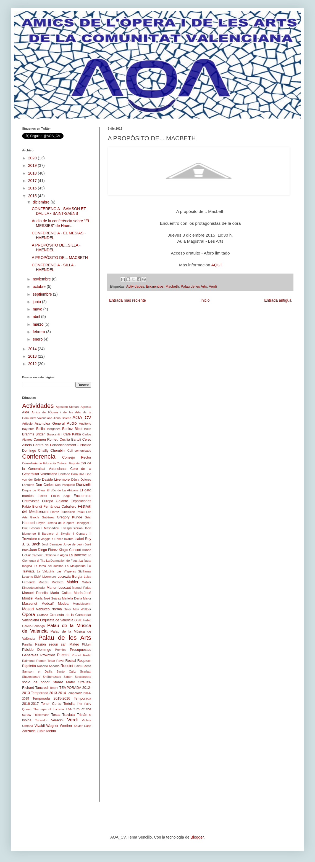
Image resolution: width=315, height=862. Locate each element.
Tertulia (69, 704)
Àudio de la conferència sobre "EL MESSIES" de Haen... (61, 223)
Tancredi (42, 688)
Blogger (196, 837)
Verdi (213, 286)
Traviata (68, 715)
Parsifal (27, 644)
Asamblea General (50, 423)
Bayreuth (28, 428)
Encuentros (155, 286)
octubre (40, 286)
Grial (88, 517)
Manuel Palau (81, 587)
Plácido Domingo (36, 650)
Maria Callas (60, 593)
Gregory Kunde (69, 517)
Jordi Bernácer (52, 544)
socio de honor (35, 682)
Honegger (82, 522)
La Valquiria (45, 571)
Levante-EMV (31, 576)
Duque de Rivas (33, 490)
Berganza (54, 428)
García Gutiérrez (42, 517)
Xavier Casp (82, 725)
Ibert (88, 528)
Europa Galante (55, 501)
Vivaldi (40, 726)
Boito (87, 428)
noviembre (42, 279)
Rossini (67, 665)
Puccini (63, 655)
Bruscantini (54, 434)
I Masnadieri (50, 528)
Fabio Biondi (32, 506)
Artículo (27, 423)
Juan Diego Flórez (43, 550)
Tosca (55, 715)
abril (37, 316)
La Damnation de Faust (62, 560)
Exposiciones (81, 501)
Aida (25, 412)
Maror (87, 598)
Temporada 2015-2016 (51, 698)
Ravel (60, 660)
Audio (72, 423)
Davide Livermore (56, 479)
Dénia (75, 479)
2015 (33, 196)
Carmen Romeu (45, 439)
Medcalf (47, 604)
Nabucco (43, 609)
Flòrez (54, 511)
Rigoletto (29, 666)
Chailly (43, 451)
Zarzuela (29, 731)
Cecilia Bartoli (70, 439)
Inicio (205, 300)
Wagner (52, 726)
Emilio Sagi (60, 495)
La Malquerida (75, 565)
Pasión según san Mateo (57, 644)
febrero (39, 332)
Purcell (76, 655)
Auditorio (85, 423)
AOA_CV (81, 417)
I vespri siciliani (72, 528)
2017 (33, 180)
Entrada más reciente (127, 300)
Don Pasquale (65, 484)
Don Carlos (45, 485)
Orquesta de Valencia (56, 620)
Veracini (57, 720)
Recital (70, 661)
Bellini (41, 429)
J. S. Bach (31, 544)
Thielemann (41, 714)
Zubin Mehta (46, 731)
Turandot (41, 720)
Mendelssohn (82, 603)
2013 (33, 356)
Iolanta (69, 538)
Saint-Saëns (82, 666)
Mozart (28, 609)
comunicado (83, 450)
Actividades (135, 286)
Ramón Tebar (45, 660)
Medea (63, 604)
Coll (70, 450)
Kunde (86, 550)
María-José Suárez (48, 598)
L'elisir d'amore (32, 555)
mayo (38, 309)
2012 (33, 364)
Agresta (85, 406)
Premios (60, 649)
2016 (33, 188)
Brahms (28, 434)
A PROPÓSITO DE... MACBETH (60, 257)
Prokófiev (47, 655)
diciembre (42, 202)
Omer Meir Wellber (77, 609)
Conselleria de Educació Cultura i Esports (51, 463)
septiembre (43, 294)
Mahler (72, 582)
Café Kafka (72, 434)
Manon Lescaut (59, 588)
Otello (78, 620)
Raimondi (28, 660)
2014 (33, 349)
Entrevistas (30, 501)
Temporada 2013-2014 (48, 693)
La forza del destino (48, 565)
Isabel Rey (83, 539)
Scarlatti (85, 671)
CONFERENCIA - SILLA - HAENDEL (54, 267)
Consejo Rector (76, 457)
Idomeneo (29, 533)
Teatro (54, 687)
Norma (56, 609)
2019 (33, 165)
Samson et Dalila (37, 671)
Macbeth (172, 286)
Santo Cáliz (66, 671)
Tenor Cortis (51, 704)
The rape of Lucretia (48, 709)
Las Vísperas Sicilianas (74, 571)
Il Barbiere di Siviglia (54, 533)
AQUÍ (216, 265)
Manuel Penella (35, 593)
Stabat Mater (64, 682)
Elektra (42, 495)
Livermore (49, 576)
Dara (74, 474)
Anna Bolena (62, 418)
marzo (38, 324)
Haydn (40, 522)
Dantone (64, 474)
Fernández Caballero (59, 506)
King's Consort (70, 550)
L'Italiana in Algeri (56, 555)
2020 (33, 158)
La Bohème (78, 555)
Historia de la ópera (60, 522)
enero (38, 339)
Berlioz (67, 429)
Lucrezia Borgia (69, 577)
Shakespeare (31, 676)
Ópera (28, 614)
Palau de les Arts (194, 286)
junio (37, 301)
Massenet (29, 604)
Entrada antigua (278, 300)
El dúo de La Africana (62, 490)
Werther (66, 726)
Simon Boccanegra (77, 676)
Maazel (43, 582)
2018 (33, 173)
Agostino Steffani (67, 406)
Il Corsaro (79, 533)
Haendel (28, 523)
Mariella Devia (72, 598)
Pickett (86, 644)
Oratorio (42, 615)
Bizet (78, 429)
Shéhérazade (52, 676)
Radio (87, 655)
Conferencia (39, 456)
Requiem (84, 661)
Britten (40, 434)
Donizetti (83, 484)
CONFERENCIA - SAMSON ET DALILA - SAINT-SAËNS (59, 211)
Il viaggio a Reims (50, 538)
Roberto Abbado (48, 666)
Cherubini (58, 451)
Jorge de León (73, 544)
